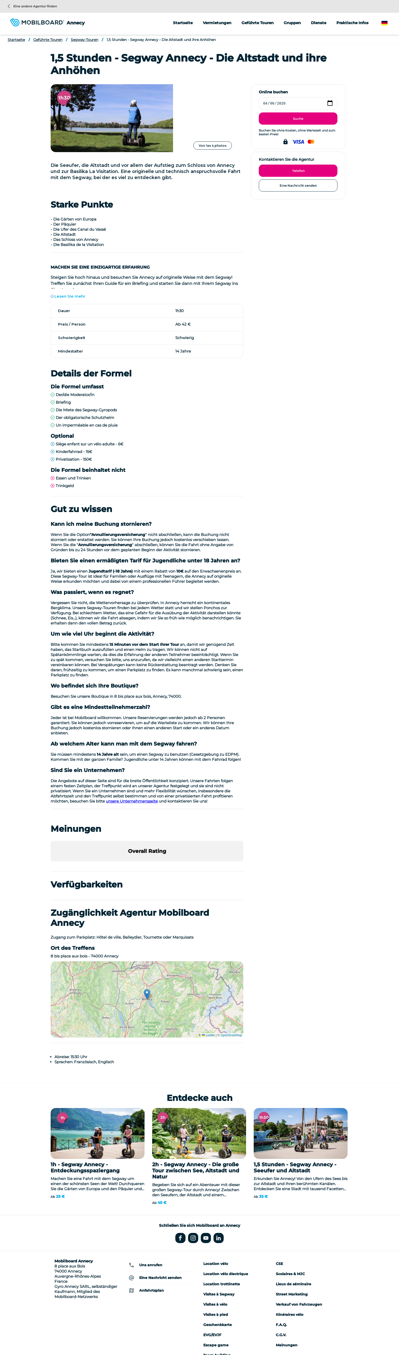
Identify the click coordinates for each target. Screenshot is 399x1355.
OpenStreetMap (231, 967)
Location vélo (215, 1195)
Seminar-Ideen (108, 1339)
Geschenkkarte (217, 1256)
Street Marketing (292, 1226)
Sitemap (317, 1339)
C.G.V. (281, 1266)
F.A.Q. (281, 1256)
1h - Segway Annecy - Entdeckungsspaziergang (85, 1099)
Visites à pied (215, 1246)
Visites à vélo (215, 1236)
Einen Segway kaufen (173, 1339)
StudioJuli (279, 1339)
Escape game (216, 1277)
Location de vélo (138, 1339)
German (389, 23)
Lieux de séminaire (293, 1216)
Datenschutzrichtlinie (249, 1339)
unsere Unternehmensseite (132, 733)
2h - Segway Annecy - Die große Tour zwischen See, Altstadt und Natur (195, 1102)
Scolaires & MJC (290, 1205)
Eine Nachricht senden (298, 185)
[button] (51, 798)
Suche (298, 119)
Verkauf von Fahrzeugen (299, 1236)
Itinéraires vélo (289, 1246)
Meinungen (286, 1277)
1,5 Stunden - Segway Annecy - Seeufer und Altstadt (295, 1099)
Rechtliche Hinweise (210, 1339)
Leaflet (208, 967)
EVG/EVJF (212, 1266)
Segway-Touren (84, 39)
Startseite (183, 22)
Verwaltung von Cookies (199, 1347)
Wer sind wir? (80, 1339)
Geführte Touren (47, 39)
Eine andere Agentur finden (32, 6)
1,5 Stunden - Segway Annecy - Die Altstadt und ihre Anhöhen (161, 39)
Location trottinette (221, 1216)
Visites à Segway (218, 1226)
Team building (217, 1287)
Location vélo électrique (225, 1205)
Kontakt (299, 1339)
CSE (279, 1195)
